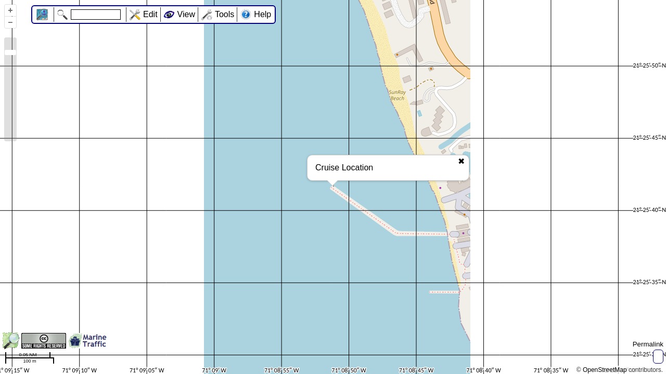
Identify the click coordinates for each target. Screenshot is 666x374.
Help (262, 14)
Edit (150, 14)
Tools (224, 14)
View (186, 14)
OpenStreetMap (605, 369)
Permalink (648, 344)
